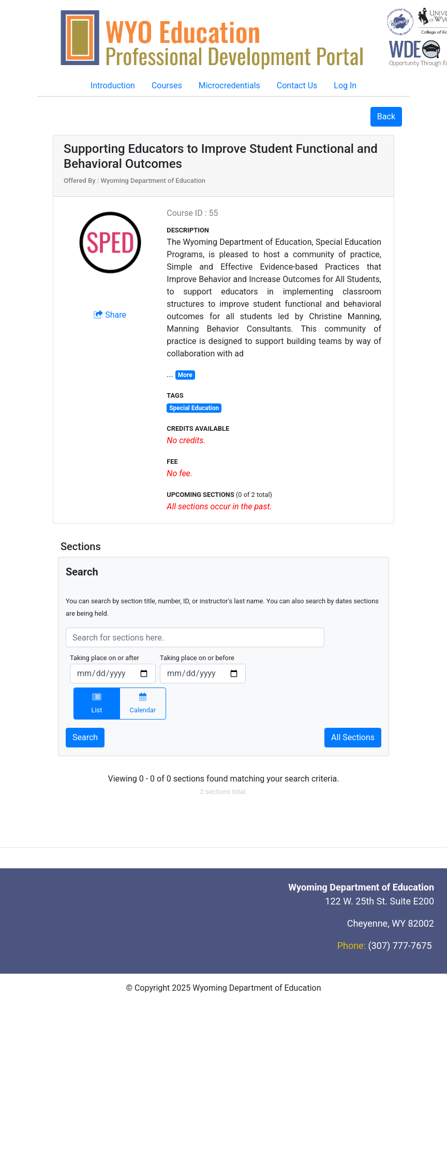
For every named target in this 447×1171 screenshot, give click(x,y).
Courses (167, 85)
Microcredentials (229, 85)
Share (110, 315)
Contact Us (297, 85)
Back (386, 116)
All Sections (353, 737)
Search (85, 737)
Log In (345, 85)
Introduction (113, 85)
